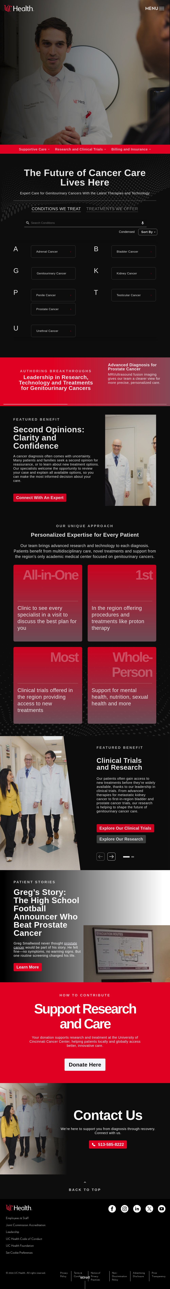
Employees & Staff (17, 1218)
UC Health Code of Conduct (24, 1238)
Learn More (27, 967)
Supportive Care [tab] (31, 149)
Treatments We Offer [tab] (111, 208)
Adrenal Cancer (45, 251)
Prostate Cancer (46, 309)
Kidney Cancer (125, 273)
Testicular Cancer (127, 295)
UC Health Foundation (20, 1245)
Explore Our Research (118, 839)
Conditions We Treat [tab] (54, 208)
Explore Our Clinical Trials (122, 828)
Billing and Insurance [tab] (128, 149)
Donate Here (85, 1065)
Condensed (125, 232)
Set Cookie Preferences (19, 1252)
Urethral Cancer (46, 331)
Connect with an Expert (37, 497)
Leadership (12, 1232)
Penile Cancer (44, 295)
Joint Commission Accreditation (26, 1225)
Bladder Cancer (126, 251)
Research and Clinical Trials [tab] (77, 149)
